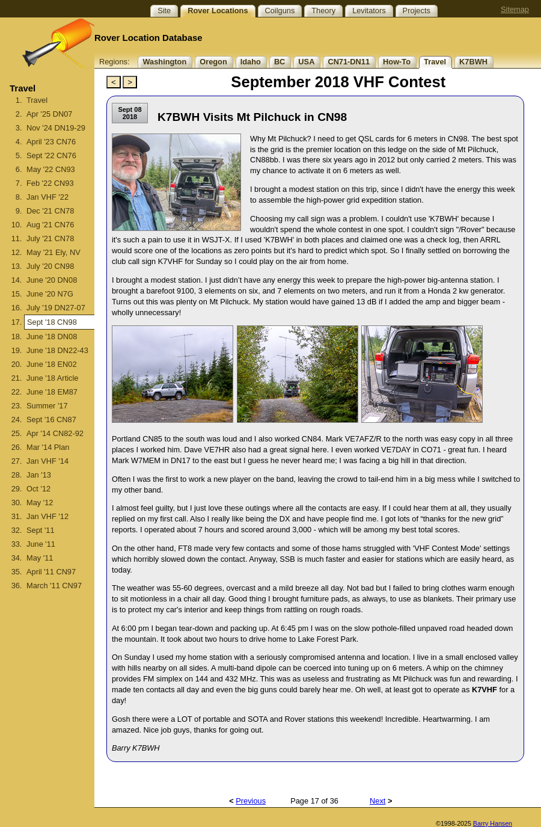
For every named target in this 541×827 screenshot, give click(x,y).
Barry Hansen (492, 823)
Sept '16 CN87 (51, 419)
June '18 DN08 (51, 336)
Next (377, 800)
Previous (251, 800)
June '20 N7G (49, 293)
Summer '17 (47, 405)
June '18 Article (52, 378)
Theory (323, 10)
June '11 (40, 544)
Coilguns (280, 10)
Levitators (368, 10)
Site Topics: (121, 10)
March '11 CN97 (54, 585)
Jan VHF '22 (47, 196)
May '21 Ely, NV (53, 252)
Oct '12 (38, 488)
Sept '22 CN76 (51, 155)
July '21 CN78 (50, 238)
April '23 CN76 (51, 141)
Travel (36, 100)
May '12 (39, 502)
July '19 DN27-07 (55, 307)
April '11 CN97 (51, 571)
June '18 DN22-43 (57, 350)
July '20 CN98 (50, 266)
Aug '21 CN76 (50, 224)
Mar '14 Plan (47, 447)
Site (164, 10)
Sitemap (515, 9)
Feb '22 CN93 (50, 183)
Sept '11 (40, 530)
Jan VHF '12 (47, 516)
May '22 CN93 (50, 169)
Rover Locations (218, 10)
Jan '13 (38, 474)
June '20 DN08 (51, 279)
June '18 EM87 (52, 391)
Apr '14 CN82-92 (55, 433)
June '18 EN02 (51, 364)
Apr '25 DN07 (49, 113)
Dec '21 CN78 (50, 210)
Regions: (114, 61)
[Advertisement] (47, 722)
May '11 (39, 557)
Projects (416, 10)
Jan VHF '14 (47, 461)
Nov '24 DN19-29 (55, 127)
